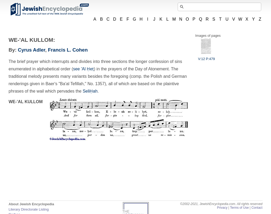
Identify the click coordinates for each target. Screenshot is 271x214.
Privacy (222, 208)
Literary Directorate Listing (29, 209)
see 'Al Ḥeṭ (83, 69)
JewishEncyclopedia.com (49, 9)
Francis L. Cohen (68, 50)
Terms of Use (239, 208)
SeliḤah (90, 91)
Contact (257, 208)
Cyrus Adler (31, 50)
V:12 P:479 (206, 57)
